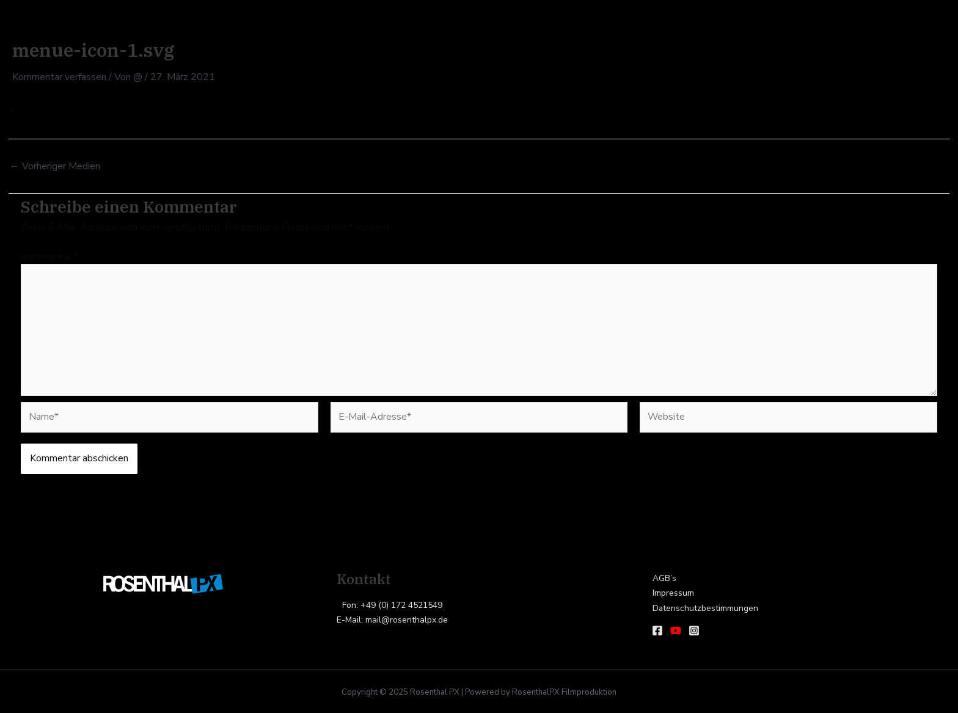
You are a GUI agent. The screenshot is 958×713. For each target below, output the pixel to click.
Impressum (672, 593)
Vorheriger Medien (55, 165)
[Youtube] (675, 630)
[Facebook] (657, 630)
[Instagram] (694, 630)
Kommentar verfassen (59, 77)
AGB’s (664, 578)
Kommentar (49, 256)
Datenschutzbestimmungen (705, 609)
